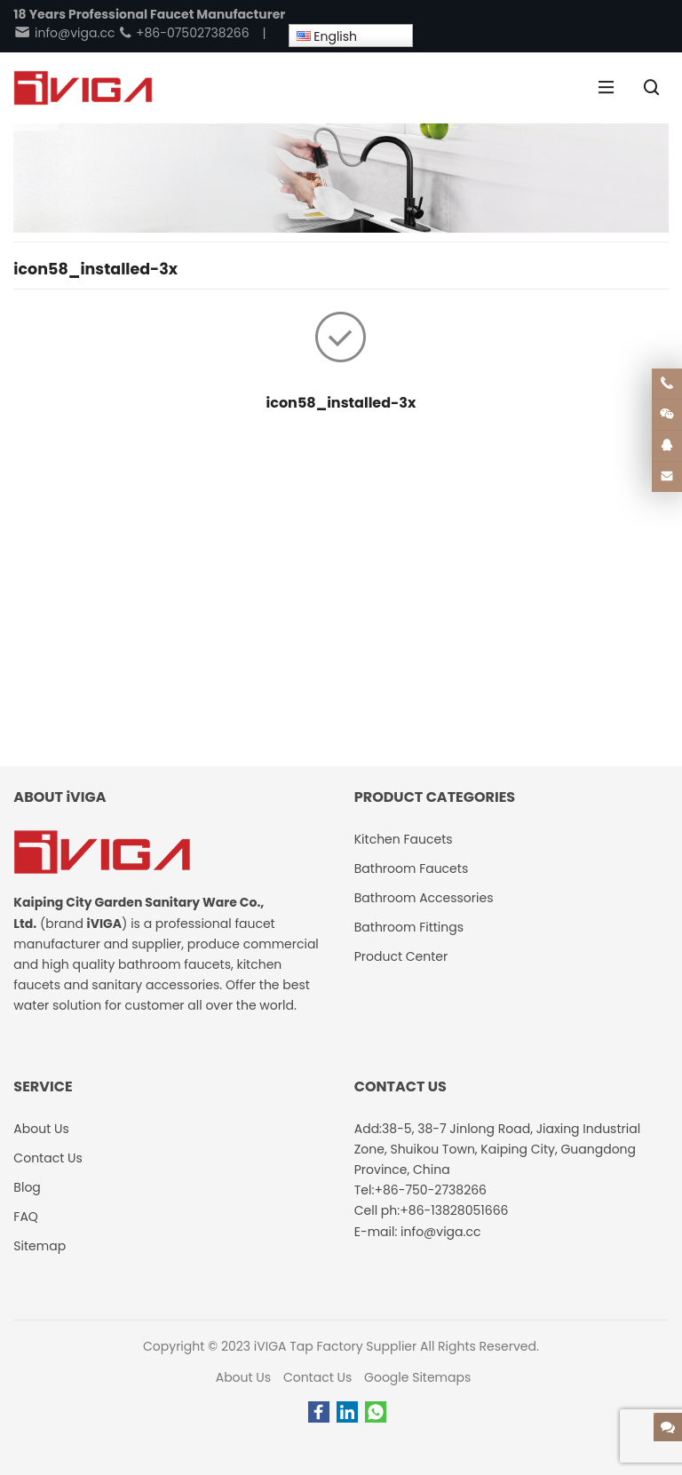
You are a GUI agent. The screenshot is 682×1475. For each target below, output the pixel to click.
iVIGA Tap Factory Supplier (335, 1346)
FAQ (25, 1216)
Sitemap (39, 1246)
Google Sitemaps (417, 1377)
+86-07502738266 (183, 33)
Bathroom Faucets (411, 868)
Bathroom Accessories (424, 898)
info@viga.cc (64, 33)
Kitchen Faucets (403, 839)
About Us (243, 1377)
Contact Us (317, 1377)
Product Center (401, 956)
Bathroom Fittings (409, 927)
